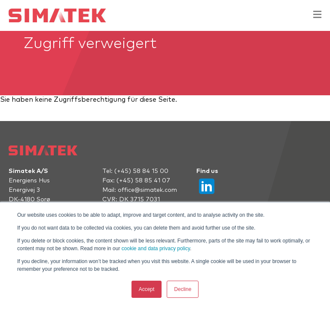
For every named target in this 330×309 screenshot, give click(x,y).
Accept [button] (147, 289)
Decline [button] (182, 289)
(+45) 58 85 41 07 (143, 181)
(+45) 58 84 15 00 (141, 171)
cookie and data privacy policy (156, 248)
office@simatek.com (147, 190)
